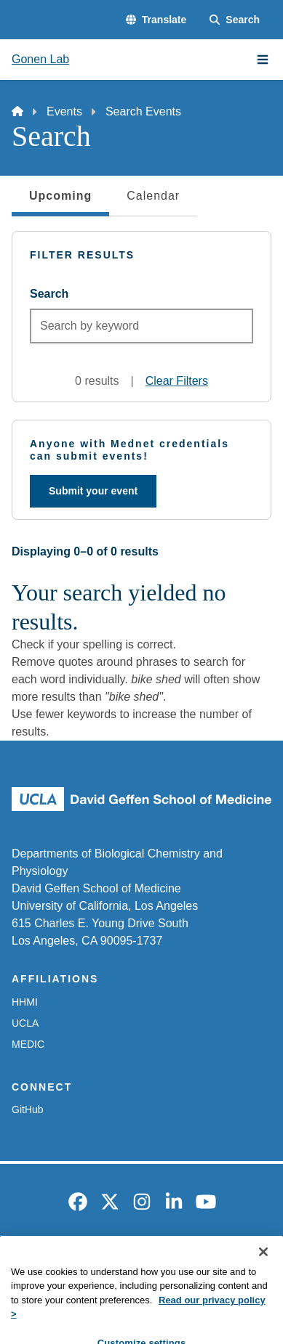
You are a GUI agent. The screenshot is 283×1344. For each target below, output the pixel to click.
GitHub (28, 1109)
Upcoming (60, 200)
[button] (156, 20)
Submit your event (93, 491)
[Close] (263, 1274)
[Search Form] (234, 20)
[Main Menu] (262, 59)
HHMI (25, 1002)
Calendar (153, 196)
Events (64, 111)
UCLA (25, 1023)
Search (49, 294)
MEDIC (28, 1044)
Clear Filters (177, 381)
